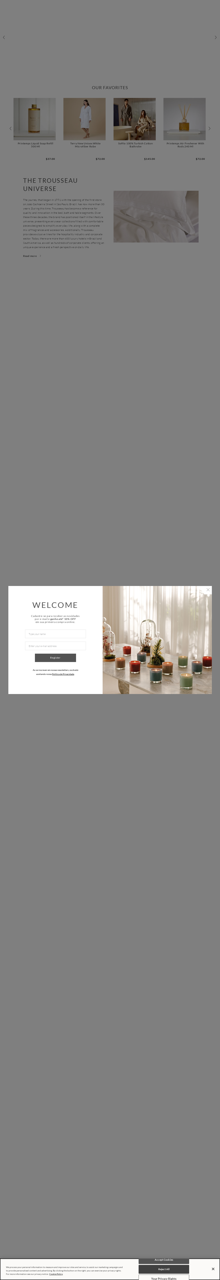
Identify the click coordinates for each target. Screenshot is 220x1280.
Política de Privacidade (63, 674)
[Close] (213, 1269)
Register (55, 657)
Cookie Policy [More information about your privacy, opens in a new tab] (56, 1274)
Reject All (163, 1269)
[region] (110, 1269)
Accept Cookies (164, 1259)
